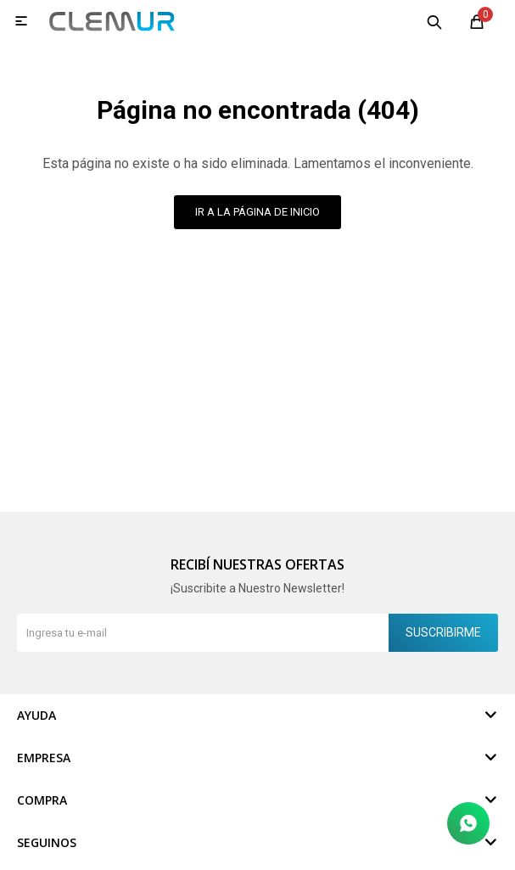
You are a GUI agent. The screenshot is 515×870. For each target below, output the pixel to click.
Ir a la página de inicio (257, 211)
